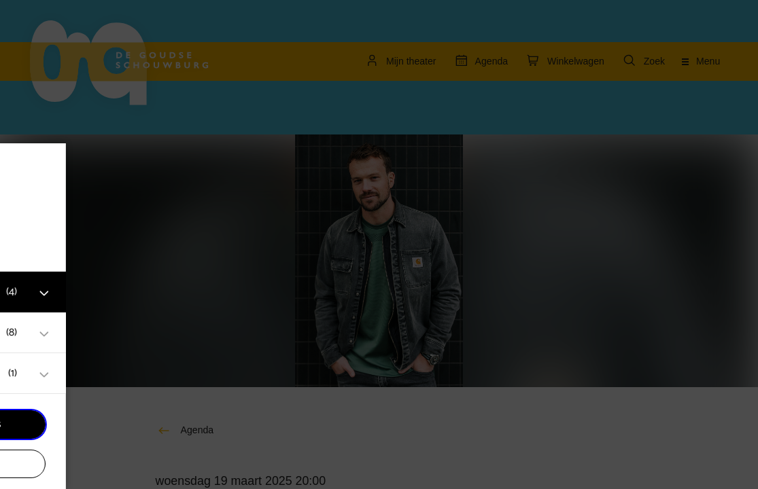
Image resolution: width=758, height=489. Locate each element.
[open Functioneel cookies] (209, 293)
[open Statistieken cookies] (209, 375)
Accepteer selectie (115, 463)
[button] (102, 292)
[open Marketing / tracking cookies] (209, 334)
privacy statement (61, 247)
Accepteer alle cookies (116, 424)
